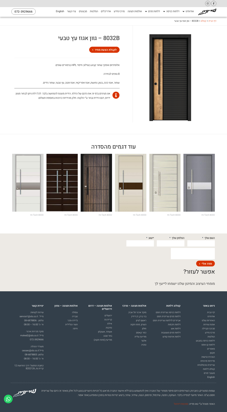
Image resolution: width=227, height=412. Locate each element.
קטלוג (203, 21)
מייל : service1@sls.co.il (32, 316)
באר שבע (108, 336)
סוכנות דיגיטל (181, 404)
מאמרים (211, 349)
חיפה (75, 328)
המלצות (211, 336)
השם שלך (209, 238)
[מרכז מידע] (119, 11)
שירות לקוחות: (37, 312)
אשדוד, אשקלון (105, 332)
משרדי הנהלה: (37, 346)
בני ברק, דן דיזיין (138, 316)
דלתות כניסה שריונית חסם (168, 312)
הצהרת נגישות (208, 357)
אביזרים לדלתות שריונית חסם (167, 320)
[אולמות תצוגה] (134, 11)
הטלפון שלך (177, 238)
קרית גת (108, 319)
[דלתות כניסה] (171, 11)
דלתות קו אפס (208, 345)
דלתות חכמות (174, 324)
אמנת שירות (209, 324)
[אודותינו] (188, 11)
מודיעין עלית (140, 336)
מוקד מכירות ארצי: (35, 331)
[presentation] (193, 253)
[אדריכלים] (105, 11)
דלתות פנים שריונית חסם (169, 316)
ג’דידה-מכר (72, 320)
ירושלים (108, 315)
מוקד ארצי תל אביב (137, 312)
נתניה (143, 345)
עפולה (75, 312)
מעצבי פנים (209, 373)
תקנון (212, 353)
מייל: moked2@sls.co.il (32, 335)
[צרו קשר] (71, 11)
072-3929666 (37, 339)
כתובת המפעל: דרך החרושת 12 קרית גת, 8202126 (29, 367)
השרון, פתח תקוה (138, 324)
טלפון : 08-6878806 (34, 320)
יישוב (151, 238)
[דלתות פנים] (152, 11)
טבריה (75, 316)
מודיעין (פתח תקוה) (103, 340)
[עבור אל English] (60, 11)
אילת (109, 323)
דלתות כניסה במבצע (205, 340)
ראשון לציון (141, 320)
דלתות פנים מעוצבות (171, 332)
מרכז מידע (210, 332)
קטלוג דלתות (209, 369)
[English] (60, 11)
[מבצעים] (82, 11)
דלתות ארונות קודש (172, 336)
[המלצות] (93, 11)
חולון (144, 328)
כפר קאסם (141, 332)
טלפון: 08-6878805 (34, 354)
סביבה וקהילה (208, 328)
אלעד (143, 340)
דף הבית (212, 21)
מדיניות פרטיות (208, 361)
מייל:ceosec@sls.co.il (33, 350)
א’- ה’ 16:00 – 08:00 (34, 324)
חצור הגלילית (71, 324)
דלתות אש (176, 328)
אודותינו (211, 316)
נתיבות (109, 327)
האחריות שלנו (208, 320)
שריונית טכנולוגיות (206, 365)
